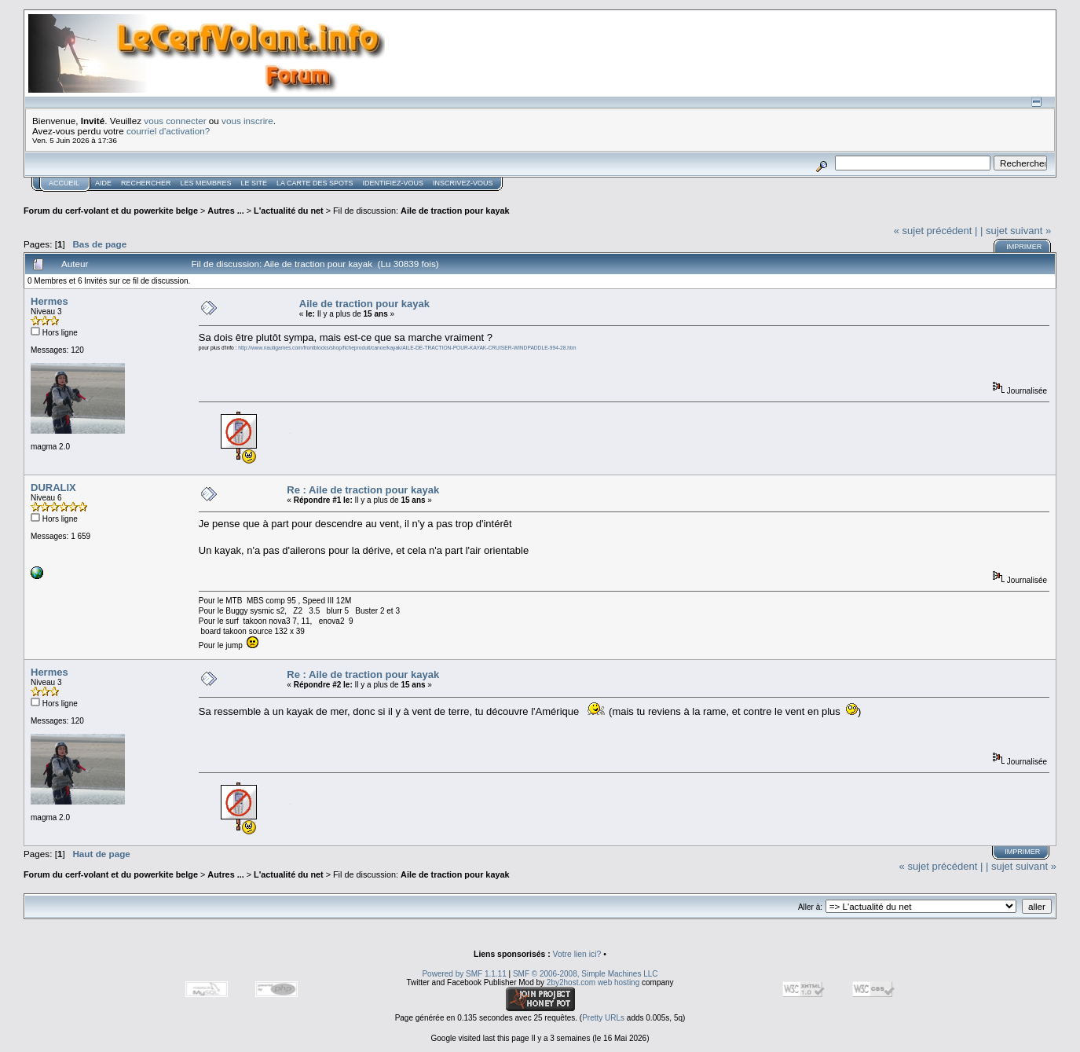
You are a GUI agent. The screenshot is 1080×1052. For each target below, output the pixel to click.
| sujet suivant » (1015, 230)
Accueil (64, 183)
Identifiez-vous (392, 183)
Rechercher (146, 183)
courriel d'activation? (168, 131)
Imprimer (1024, 247)
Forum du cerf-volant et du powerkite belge (111, 210)
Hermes (49, 301)
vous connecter (175, 120)
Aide (103, 183)
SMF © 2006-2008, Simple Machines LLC (585, 974)
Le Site (254, 183)
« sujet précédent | (936, 230)
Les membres (206, 183)
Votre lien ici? (577, 954)
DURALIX (53, 487)
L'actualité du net (289, 210)
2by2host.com (571, 982)
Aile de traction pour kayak (455, 210)
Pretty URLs (603, 1018)
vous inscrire (247, 120)
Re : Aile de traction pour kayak (363, 490)
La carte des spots (314, 183)
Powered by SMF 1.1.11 (464, 974)
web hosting (618, 982)
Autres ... (226, 210)
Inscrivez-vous (463, 183)
